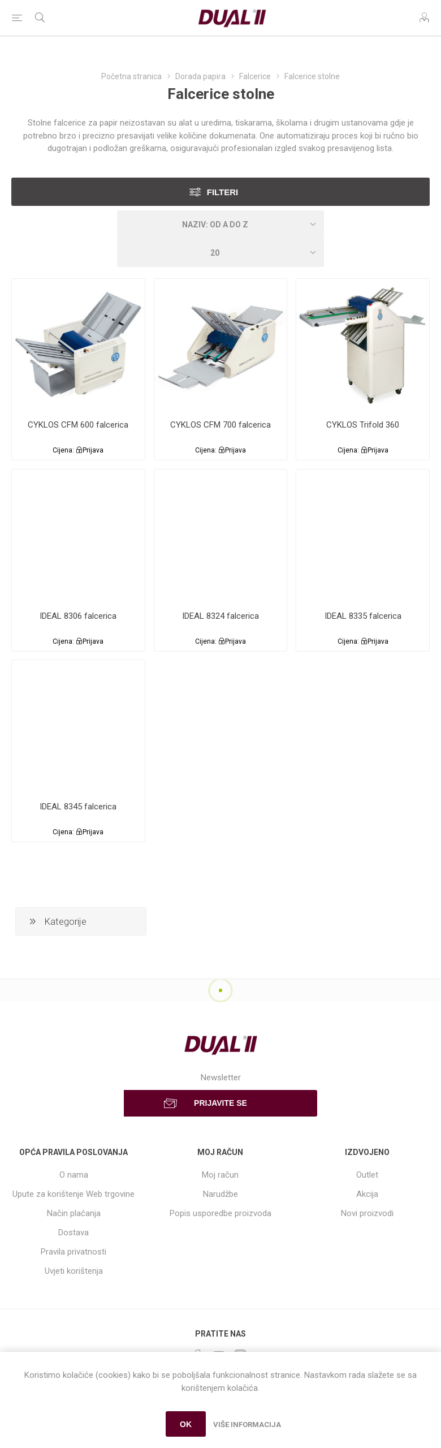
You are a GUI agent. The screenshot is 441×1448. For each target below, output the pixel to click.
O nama (73, 1175)
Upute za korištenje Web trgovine (73, 1194)
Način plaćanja (74, 1213)
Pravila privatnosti (73, 1252)
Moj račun (220, 1175)
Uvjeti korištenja (74, 1271)
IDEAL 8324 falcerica (220, 616)
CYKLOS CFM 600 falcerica (78, 425)
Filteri (223, 192)
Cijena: (63, 450)
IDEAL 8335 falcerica (363, 616)
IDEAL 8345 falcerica (78, 806)
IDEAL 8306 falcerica (78, 616)
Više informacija (247, 1424)
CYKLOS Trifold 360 (362, 425)
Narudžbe (220, 1194)
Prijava (93, 450)
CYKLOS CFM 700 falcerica (220, 425)
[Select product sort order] (220, 224)
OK (186, 1424)
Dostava (73, 1232)
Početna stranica (131, 76)
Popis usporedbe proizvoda (220, 1213)
